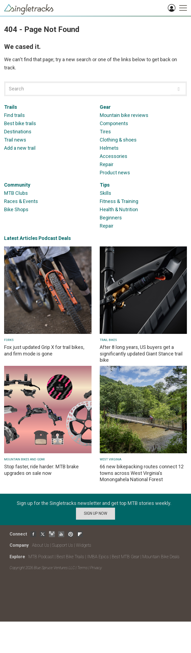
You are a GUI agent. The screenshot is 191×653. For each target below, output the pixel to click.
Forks (9, 340)
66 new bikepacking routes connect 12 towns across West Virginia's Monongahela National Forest (142, 473)
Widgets (83, 545)
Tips (105, 185)
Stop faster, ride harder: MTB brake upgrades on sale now (41, 470)
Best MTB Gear (125, 556)
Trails (10, 107)
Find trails (14, 115)
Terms (82, 568)
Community (17, 185)
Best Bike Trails (70, 556)
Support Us (62, 545)
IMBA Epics (98, 556)
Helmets (109, 148)
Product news (115, 172)
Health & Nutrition (119, 209)
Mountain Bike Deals (161, 556)
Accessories (113, 156)
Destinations (17, 131)
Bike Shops (16, 209)
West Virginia (110, 459)
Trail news (15, 140)
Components (114, 123)
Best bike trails (20, 123)
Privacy (96, 568)
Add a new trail (20, 148)
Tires (105, 131)
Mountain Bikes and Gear (24, 459)
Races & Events (21, 201)
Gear (105, 107)
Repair (106, 164)
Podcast (48, 238)
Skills (105, 193)
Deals (64, 238)
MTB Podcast (41, 556)
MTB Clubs (16, 193)
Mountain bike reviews (124, 115)
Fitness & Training (119, 201)
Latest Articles (20, 238)
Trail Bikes (108, 340)
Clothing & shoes (118, 140)
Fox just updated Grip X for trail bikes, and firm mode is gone (44, 350)
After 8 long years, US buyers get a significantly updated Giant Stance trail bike (141, 353)
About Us (40, 545)
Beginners (111, 217)
